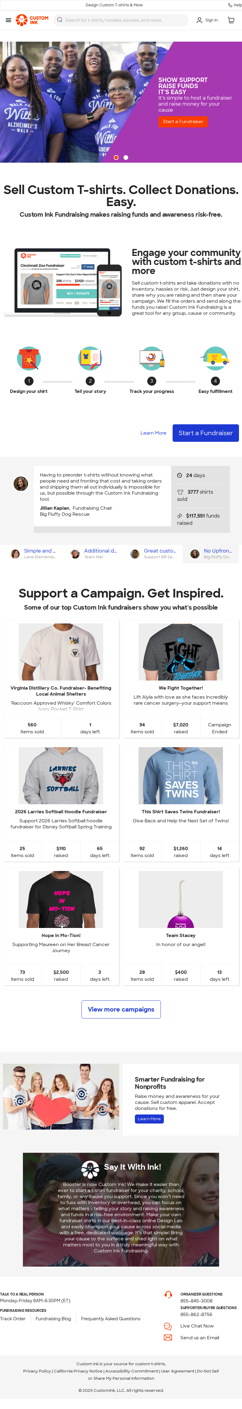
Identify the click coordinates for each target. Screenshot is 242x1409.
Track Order (13, 1318)
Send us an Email (199, 1338)
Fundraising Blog (53, 1318)
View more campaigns (121, 1009)
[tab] (33, 554)
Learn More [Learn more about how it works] (154, 433)
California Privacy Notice (78, 1371)
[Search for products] (125, 20)
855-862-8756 (196, 1315)
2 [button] (126, 158)
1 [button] (117, 158)
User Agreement (177, 1371)
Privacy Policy (37, 1371)
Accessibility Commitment (131, 1371)
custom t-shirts (150, 1363)
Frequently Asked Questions (110, 1318)
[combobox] (121, 20)
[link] (32, 20)
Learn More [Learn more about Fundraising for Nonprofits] (149, 1118)
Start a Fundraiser (185, 122)
